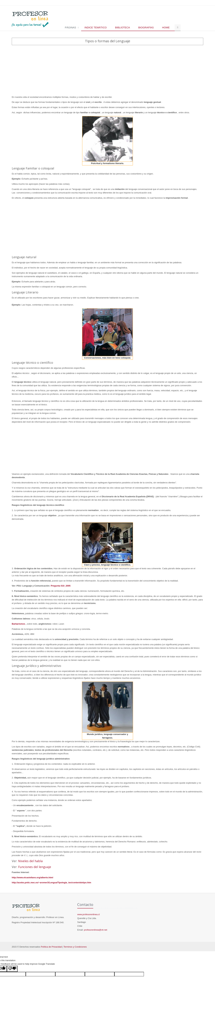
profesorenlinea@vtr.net (95, 930)
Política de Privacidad (51, 947)
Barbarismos (19, 624)
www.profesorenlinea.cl (88, 914)
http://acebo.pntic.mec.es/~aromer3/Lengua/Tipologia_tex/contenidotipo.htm (51, 882)
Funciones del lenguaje (34, 867)
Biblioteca (122, 27)
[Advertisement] (107, 70)
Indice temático (95, 27)
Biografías (146, 27)
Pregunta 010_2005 (61, 585)
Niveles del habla (30, 861)
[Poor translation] (12, 969)
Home (166, 27)
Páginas (70, 27)
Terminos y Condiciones (75, 947)
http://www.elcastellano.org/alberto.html (32, 877)
